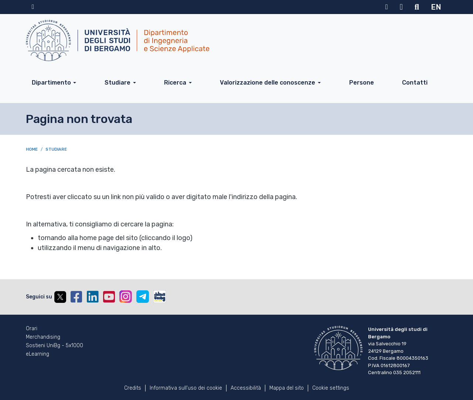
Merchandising (43, 337)
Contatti (415, 82)
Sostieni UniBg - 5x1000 (54, 346)
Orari (31, 329)
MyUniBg (387, 7)
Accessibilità (246, 388)
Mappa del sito (286, 388)
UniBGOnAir (159, 296)
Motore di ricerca (417, 7)
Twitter (60, 297)
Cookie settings (330, 388)
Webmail (401, 7)
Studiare (117, 82)
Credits (132, 388)
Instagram (125, 296)
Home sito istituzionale (33, 7)
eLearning (37, 354)
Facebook (76, 297)
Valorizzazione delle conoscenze (267, 82)
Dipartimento (51, 82)
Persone (361, 82)
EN (436, 7)
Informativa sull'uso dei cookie (186, 388)
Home (32, 149)
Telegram (142, 296)
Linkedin (93, 297)
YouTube (109, 297)
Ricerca (175, 82)
